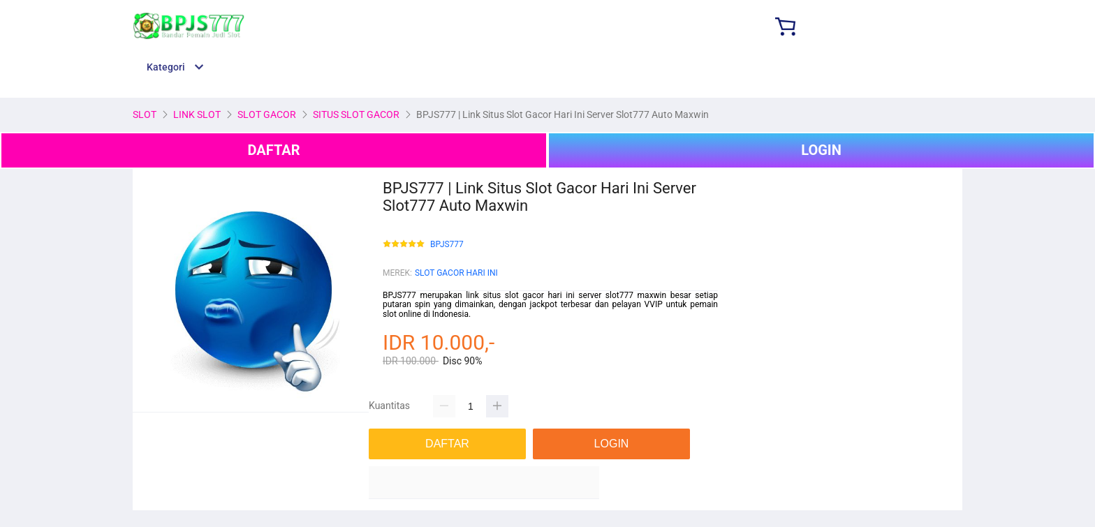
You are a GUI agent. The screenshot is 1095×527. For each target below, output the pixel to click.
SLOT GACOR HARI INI (456, 273)
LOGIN (821, 150)
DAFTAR (273, 150)
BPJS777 (447, 244)
